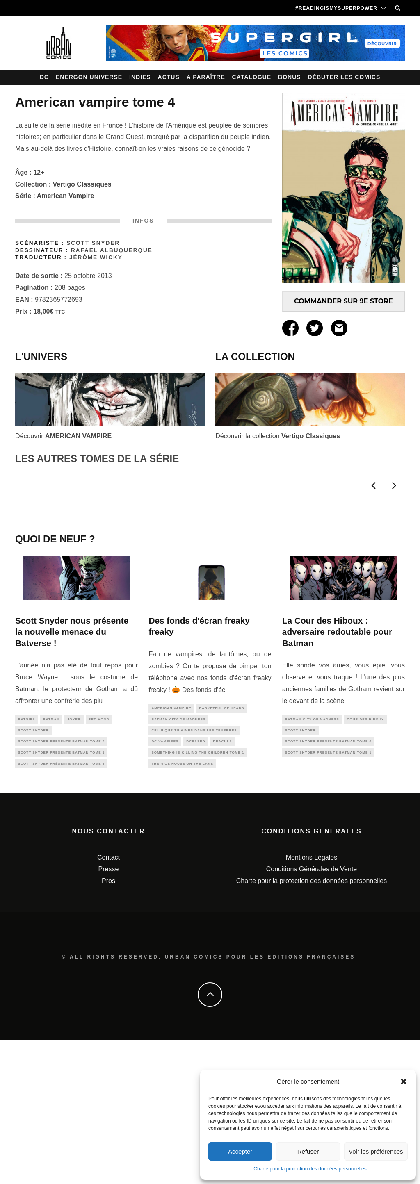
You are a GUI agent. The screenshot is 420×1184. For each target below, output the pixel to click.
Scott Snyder (93, 243)
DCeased (195, 884)
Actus (169, 77)
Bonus (289, 77)
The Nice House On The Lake (182, 908)
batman (51, 859)
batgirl (26, 859)
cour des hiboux (365, 859)
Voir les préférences (376, 1151)
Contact (108, 1001)
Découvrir (63, 436)
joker (74, 859)
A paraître (206, 77)
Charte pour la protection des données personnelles (310, 1169)
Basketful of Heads (221, 847)
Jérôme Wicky (96, 257)
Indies (140, 77)
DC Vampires (164, 884)
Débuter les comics (344, 77)
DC (44, 77)
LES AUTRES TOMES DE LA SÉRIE (97, 458)
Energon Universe (89, 77)
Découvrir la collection (277, 436)
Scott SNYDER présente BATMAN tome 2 (61, 906)
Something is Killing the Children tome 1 (197, 895)
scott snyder (33, 870)
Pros (108, 1025)
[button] (403, 1081)
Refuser (308, 1151)
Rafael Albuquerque (112, 250)
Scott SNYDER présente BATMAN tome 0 (61, 883)
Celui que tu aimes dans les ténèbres (194, 872)
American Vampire (65, 195)
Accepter (240, 1151)
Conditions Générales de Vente (311, 1013)
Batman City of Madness (178, 859)
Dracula (222, 884)
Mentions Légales (311, 1001)
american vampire (171, 847)
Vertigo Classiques (82, 184)
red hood (99, 859)
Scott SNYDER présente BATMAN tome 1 (61, 895)
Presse (108, 1013)
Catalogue (252, 77)
